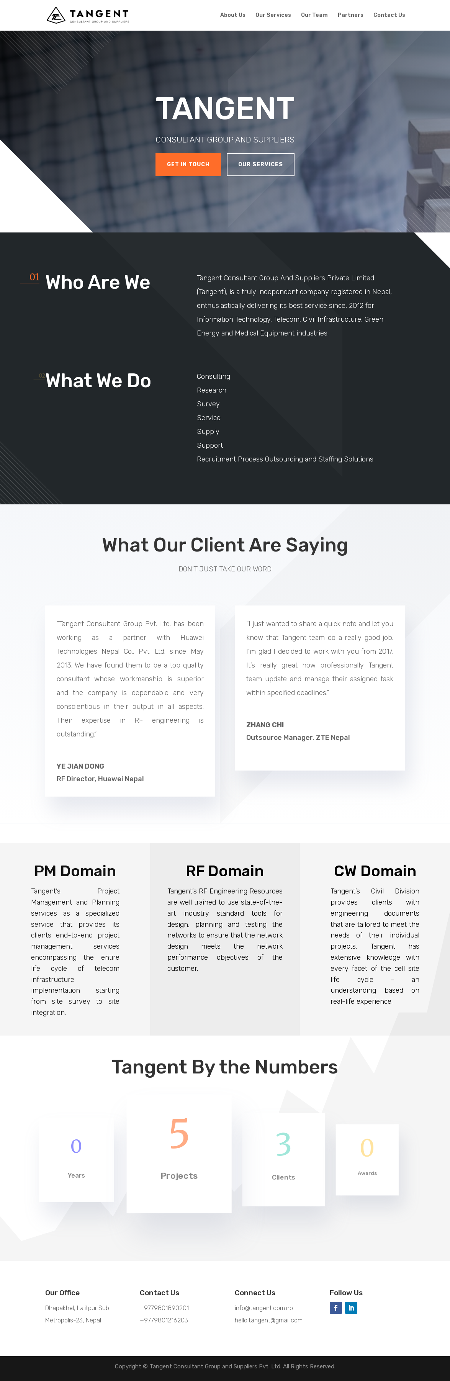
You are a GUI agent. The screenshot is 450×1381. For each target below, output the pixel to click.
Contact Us (389, 15)
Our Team (314, 15)
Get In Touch (188, 164)
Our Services (273, 15)
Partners (350, 15)
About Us (232, 15)
